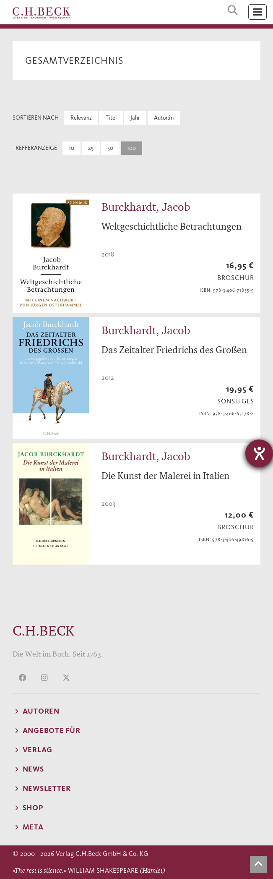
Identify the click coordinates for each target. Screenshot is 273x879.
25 (91, 148)
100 (131, 148)
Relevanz (81, 117)
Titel (111, 117)
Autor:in (164, 117)
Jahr (135, 117)
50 (110, 148)
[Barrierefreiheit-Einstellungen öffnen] (259, 453)
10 (71, 148)
